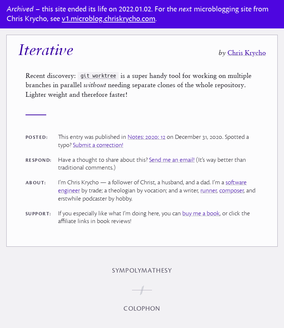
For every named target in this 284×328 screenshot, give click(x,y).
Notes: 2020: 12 (146, 137)
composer (231, 191)
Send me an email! (172, 160)
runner (208, 191)
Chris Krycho (246, 52)
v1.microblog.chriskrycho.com (108, 19)
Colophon (142, 308)
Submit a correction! (98, 145)
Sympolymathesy (142, 270)
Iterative (45, 51)
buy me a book (201, 213)
